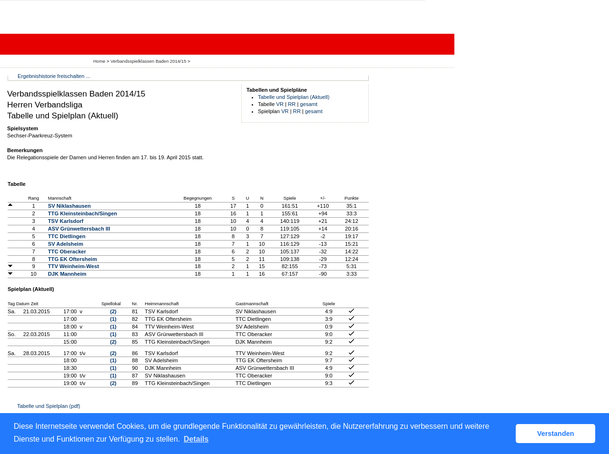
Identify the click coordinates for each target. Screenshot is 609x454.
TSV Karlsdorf (66, 221)
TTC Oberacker (67, 251)
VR (280, 104)
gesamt (309, 104)
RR (291, 104)
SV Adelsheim (65, 244)
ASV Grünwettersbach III (79, 229)
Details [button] (196, 439)
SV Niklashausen (69, 206)
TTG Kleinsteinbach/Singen (82, 213)
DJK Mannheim (67, 274)
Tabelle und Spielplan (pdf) (48, 406)
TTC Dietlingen (67, 236)
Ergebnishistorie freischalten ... (54, 76)
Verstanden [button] (555, 433)
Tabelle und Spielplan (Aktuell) (294, 97)
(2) (113, 311)
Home (99, 61)
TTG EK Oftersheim (72, 259)
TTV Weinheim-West (73, 266)
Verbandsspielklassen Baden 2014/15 (148, 61)
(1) (113, 319)
